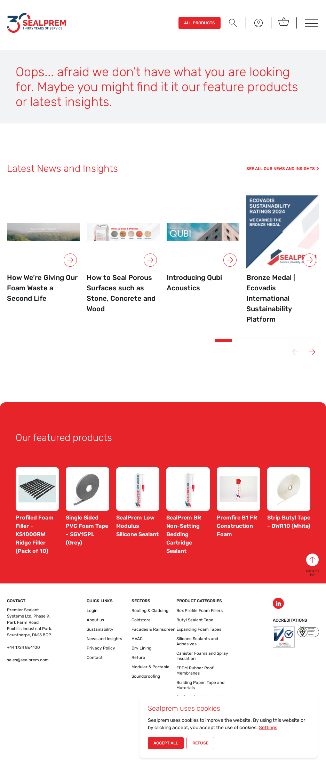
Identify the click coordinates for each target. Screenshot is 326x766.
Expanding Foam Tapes (198, 629)
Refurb (138, 657)
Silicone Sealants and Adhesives (197, 641)
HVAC (137, 638)
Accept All (165, 743)
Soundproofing (146, 676)
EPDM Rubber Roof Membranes (195, 671)
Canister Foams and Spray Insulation (202, 656)
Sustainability (100, 629)
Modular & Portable (150, 666)
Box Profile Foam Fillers (199, 610)
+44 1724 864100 (23, 647)
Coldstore (141, 620)
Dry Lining (141, 648)
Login (92, 610)
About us (95, 620)
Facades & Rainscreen (153, 629)
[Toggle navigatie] (310, 23)
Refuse (200, 743)
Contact (95, 657)
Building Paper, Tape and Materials (200, 685)
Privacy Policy (101, 648)
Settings (268, 728)
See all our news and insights (282, 168)
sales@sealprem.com (28, 660)
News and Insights (104, 638)
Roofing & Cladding (150, 610)
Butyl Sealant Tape (194, 620)
